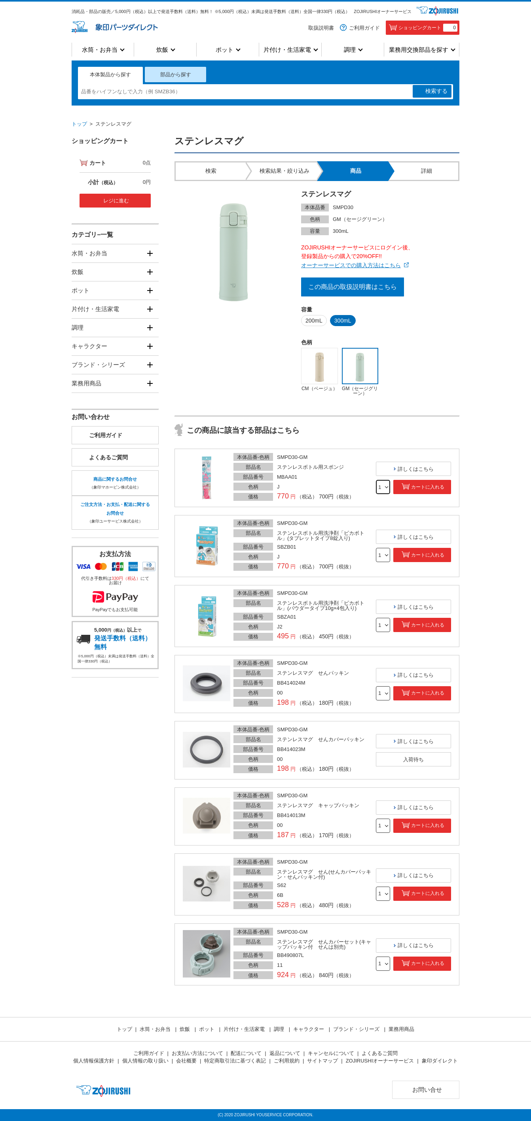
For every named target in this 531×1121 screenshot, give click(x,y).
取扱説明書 (321, 28)
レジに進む (116, 201)
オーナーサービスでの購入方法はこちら (351, 265)
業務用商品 (86, 383)
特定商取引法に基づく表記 (235, 1061)
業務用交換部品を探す (418, 49)
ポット (224, 49)
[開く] (150, 253)
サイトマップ (322, 1061)
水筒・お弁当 (100, 49)
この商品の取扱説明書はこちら (352, 286)
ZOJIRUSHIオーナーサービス (383, 11)
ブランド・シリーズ (98, 364)
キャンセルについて (331, 1053)
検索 (436, 91)
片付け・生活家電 (287, 49)
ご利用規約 (287, 1061)
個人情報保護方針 (93, 1061)
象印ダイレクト (440, 1061)
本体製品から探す (110, 74)
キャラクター (89, 346)
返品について (284, 1053)
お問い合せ (427, 1089)
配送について (246, 1053)
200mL (313, 320)
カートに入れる (427, 487)
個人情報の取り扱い (145, 1061)
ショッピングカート (427, 28)
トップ (79, 124)
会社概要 (186, 1061)
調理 (350, 49)
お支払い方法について (197, 1053)
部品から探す (175, 74)
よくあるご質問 (108, 457)
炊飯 (162, 49)
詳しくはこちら (416, 469)
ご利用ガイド (364, 28)
